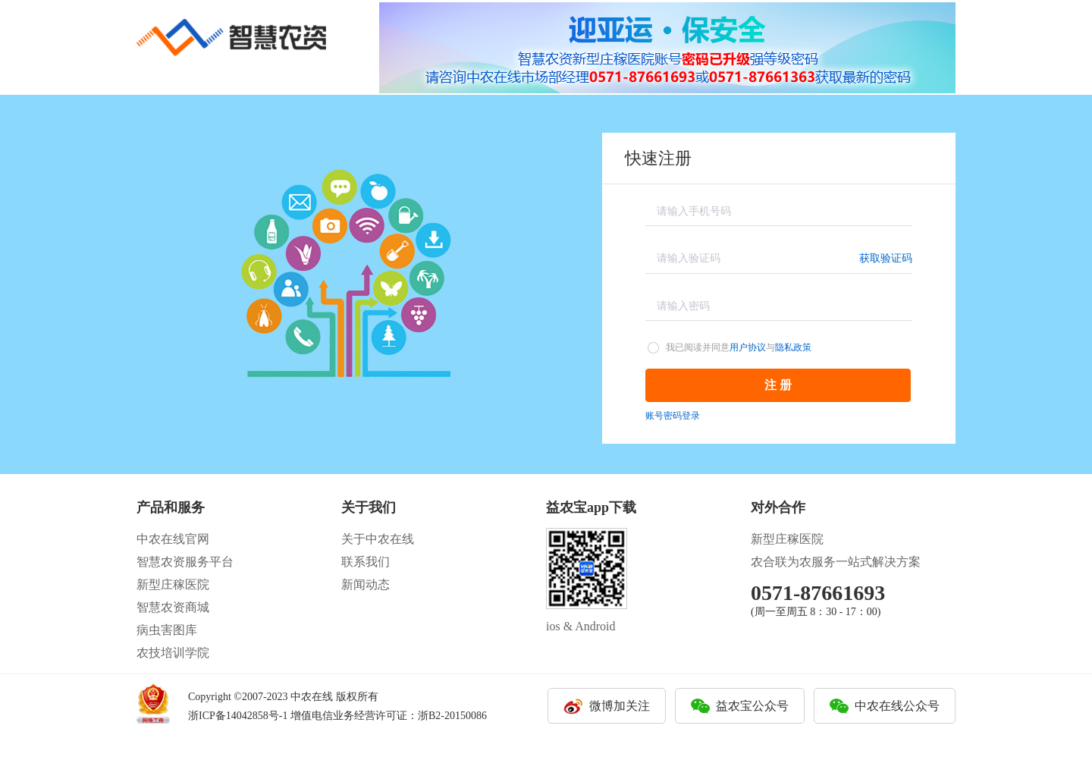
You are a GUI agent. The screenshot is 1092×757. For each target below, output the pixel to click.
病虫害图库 (166, 630)
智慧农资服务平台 (185, 561)
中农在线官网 (172, 538)
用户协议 (748, 347)
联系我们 (365, 561)
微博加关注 (619, 705)
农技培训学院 (172, 652)
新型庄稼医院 (172, 584)
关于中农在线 (377, 538)
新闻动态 (365, 584)
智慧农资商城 (172, 607)
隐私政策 (793, 347)
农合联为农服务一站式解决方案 (836, 561)
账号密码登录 (672, 415)
